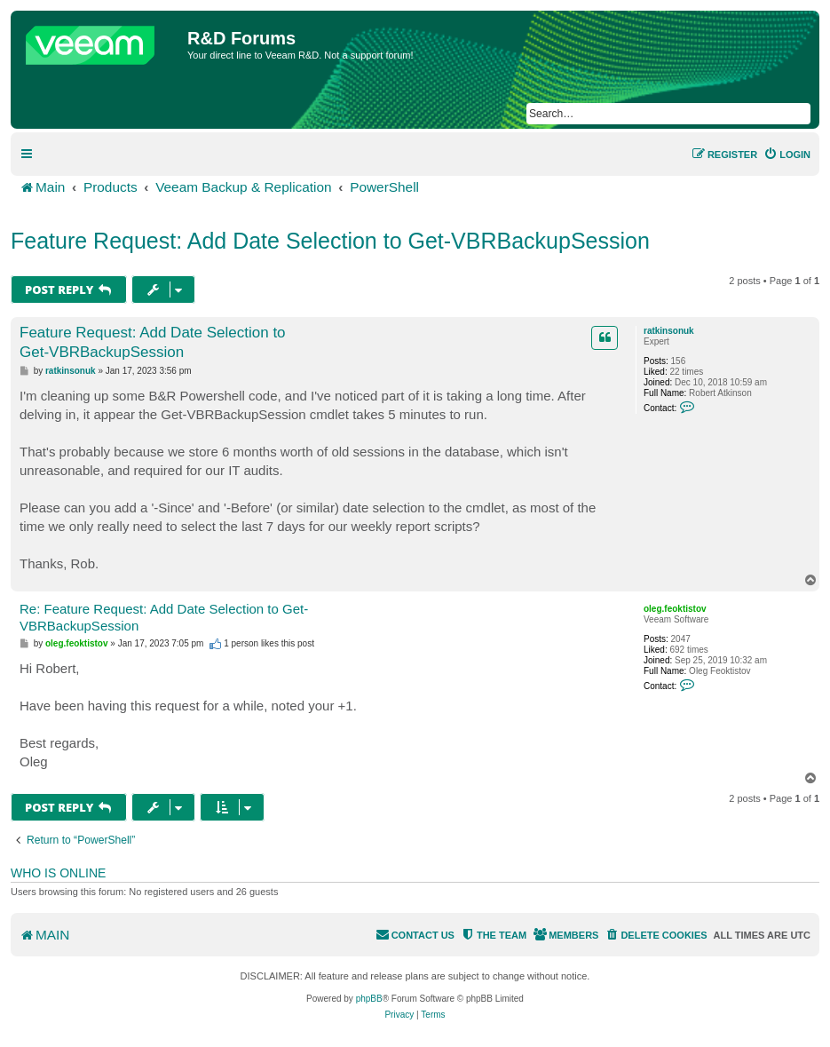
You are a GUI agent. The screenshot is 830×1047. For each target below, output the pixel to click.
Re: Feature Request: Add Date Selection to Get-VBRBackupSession (164, 617)
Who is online (58, 873)
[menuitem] (786, 154)
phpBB (369, 998)
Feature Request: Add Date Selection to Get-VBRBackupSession (330, 240)
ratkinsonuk (669, 331)
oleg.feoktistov (675, 609)
